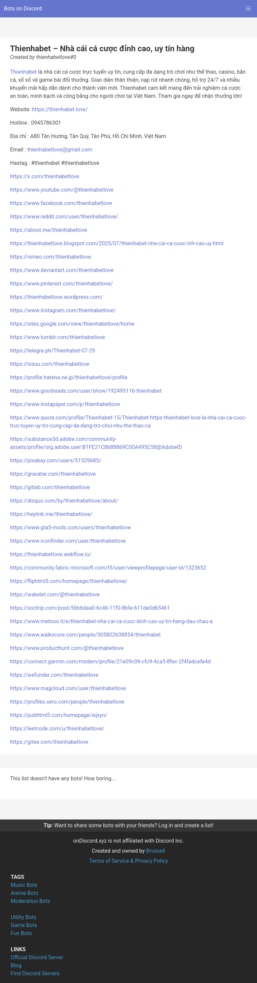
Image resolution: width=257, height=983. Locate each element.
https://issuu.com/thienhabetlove (49, 364)
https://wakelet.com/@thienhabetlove (55, 594)
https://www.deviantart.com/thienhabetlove (62, 270)
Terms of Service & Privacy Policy (128, 861)
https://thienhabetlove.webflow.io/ (50, 554)
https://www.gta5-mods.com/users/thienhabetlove (70, 527)
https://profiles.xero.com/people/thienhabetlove (67, 702)
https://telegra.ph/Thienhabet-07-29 (52, 350)
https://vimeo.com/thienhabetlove (50, 257)
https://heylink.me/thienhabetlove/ (51, 514)
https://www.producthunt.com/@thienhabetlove (66, 648)
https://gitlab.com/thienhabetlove (50, 487)
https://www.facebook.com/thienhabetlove (61, 203)
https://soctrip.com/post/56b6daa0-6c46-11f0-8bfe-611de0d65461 (90, 608)
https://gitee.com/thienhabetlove (49, 742)
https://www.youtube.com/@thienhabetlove (61, 190)
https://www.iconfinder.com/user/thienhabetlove (68, 541)
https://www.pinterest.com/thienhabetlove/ (61, 283)
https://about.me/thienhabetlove (48, 230)
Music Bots (24, 885)
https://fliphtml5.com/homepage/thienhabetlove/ (68, 581)
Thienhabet (23, 72)
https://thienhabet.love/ (60, 109)
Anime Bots (24, 893)
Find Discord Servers (35, 973)
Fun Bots (21, 933)
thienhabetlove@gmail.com (59, 149)
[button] (248, 8)
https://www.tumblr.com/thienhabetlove (57, 337)
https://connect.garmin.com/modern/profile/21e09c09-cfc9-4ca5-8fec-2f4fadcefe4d (110, 661)
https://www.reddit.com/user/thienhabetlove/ (64, 216)
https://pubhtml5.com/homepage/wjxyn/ (58, 715)
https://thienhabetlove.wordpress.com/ (56, 297)
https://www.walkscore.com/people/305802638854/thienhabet (85, 635)
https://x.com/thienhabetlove (44, 176)
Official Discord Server (37, 957)
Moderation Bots (30, 901)
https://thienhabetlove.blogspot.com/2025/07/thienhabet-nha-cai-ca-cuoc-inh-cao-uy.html (117, 243)
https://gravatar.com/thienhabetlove (53, 474)
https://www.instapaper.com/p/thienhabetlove (65, 404)
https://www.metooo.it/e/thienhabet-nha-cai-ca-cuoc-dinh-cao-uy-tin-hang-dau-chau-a (111, 621)
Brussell (155, 851)
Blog (16, 965)
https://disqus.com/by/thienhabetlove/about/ (64, 501)
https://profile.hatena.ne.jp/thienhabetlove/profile (68, 377)
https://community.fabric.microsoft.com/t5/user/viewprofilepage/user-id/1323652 (108, 568)
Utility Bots (23, 917)
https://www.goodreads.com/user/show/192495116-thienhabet (86, 391)
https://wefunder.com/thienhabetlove (54, 675)
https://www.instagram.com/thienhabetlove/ (63, 310)
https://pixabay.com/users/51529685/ (55, 460)
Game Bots (24, 925)
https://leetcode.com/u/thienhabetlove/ (57, 728)
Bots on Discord (23, 8)
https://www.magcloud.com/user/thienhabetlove (68, 688)
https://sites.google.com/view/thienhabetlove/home (72, 324)
